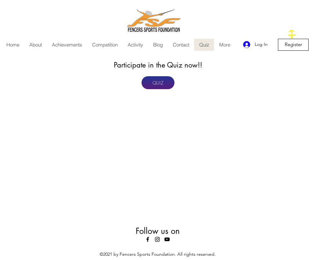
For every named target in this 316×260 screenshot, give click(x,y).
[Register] (293, 45)
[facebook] (147, 239)
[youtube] (167, 239)
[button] (35, 45)
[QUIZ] (158, 82)
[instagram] (157, 239)
